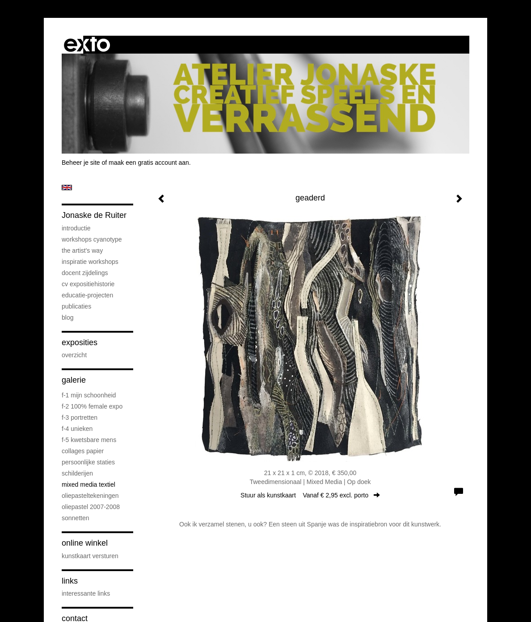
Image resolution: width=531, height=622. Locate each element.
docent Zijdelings (85, 272)
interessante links (86, 593)
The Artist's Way (82, 250)
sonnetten (75, 518)
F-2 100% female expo (92, 406)
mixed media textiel (88, 484)
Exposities (79, 342)
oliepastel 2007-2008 (91, 506)
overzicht (74, 355)
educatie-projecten (87, 295)
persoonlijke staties (88, 462)
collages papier (83, 451)
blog (67, 317)
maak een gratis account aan (149, 162)
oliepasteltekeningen (90, 495)
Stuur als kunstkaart (310, 495)
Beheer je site (81, 162)
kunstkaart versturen (90, 555)
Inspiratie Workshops (90, 261)
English (67, 187)
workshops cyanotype (92, 239)
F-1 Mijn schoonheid (89, 395)
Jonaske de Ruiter (94, 215)
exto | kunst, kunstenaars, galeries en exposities (87, 45)
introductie (76, 228)
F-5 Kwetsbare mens (89, 439)
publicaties (76, 306)
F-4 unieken (77, 428)
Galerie (74, 380)
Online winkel (85, 543)
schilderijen (77, 473)
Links (70, 580)
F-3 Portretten (79, 417)
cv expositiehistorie (88, 284)
